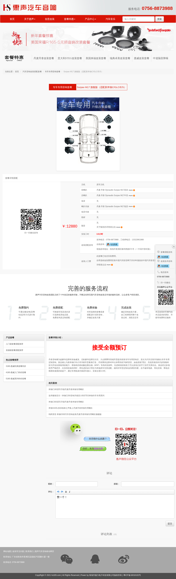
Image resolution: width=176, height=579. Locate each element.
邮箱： (117, 484)
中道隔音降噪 (160, 58)
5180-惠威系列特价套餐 (16, 379)
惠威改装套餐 (141, 58)
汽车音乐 (110, 19)
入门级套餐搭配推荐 (14, 344)
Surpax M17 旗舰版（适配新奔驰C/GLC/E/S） (101, 87)
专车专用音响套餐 (52, 71)
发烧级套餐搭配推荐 (14, 350)
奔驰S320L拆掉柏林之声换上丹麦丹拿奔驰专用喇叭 (71, 408)
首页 (12, 19)
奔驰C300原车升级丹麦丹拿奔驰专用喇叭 (66, 402)
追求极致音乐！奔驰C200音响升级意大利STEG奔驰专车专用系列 (76, 395)
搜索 (159, 19)
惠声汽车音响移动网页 (44, 551)
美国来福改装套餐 (96, 58)
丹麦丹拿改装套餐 (44, 58)
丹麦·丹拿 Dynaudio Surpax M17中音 (116, 195)
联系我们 (29, 551)
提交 (170, 523)
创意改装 (50, 19)
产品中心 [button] (90, 19)
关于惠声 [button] (29, 19)
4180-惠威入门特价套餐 (16, 372)
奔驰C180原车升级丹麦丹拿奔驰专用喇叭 (66, 389)
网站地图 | (7, 551)
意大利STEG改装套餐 (70, 58)
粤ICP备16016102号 (132, 575)
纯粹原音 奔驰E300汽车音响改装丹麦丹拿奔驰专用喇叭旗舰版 (75, 414)
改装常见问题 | (18, 551)
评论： (51, 492)
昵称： (51, 484)
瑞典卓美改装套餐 (120, 58)
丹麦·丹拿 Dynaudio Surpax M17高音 (116, 190)
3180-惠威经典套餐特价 (16, 366)
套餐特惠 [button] (69, 19)
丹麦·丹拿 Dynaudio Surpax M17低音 (116, 206)
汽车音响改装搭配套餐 (32, 71)
